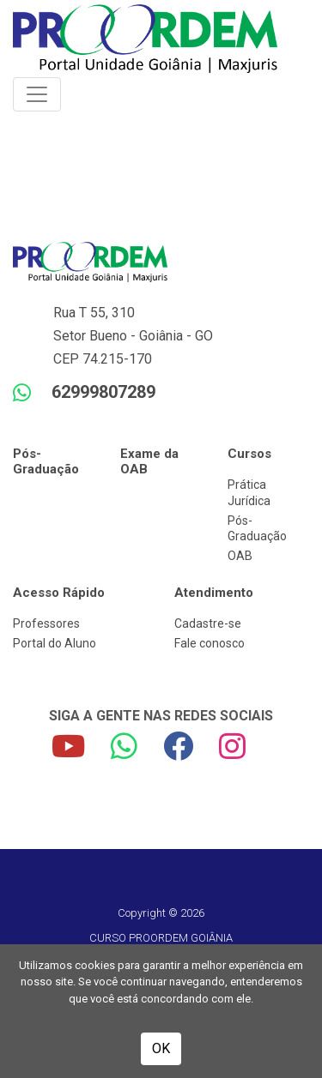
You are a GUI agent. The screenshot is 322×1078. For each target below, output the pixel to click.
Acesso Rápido (59, 592)
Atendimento (213, 592)
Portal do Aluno (54, 643)
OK (161, 1048)
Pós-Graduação (46, 461)
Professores (46, 623)
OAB (240, 556)
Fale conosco (209, 643)
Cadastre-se (207, 623)
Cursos (249, 453)
